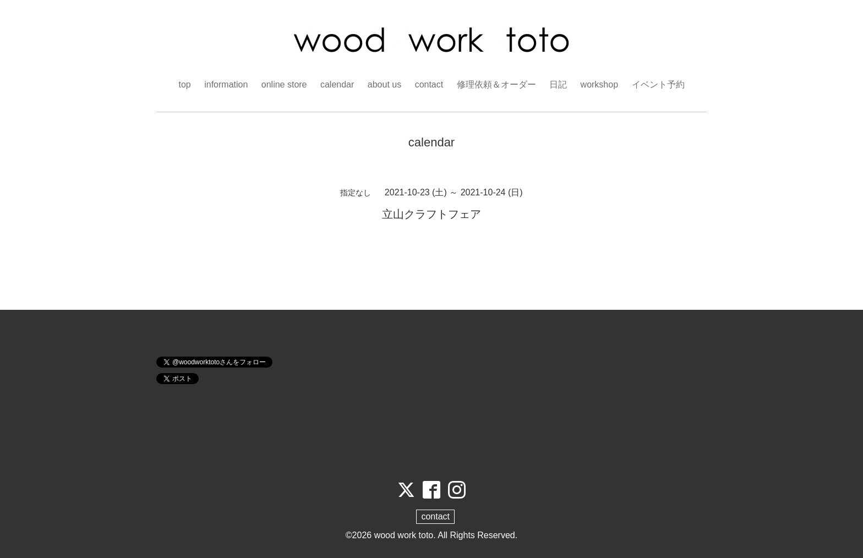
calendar (337, 84)
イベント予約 (658, 84)
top (184, 84)
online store (284, 84)
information (226, 84)
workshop (599, 84)
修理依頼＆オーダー (496, 84)
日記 (558, 84)
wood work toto (404, 535)
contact (429, 84)
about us (384, 84)
